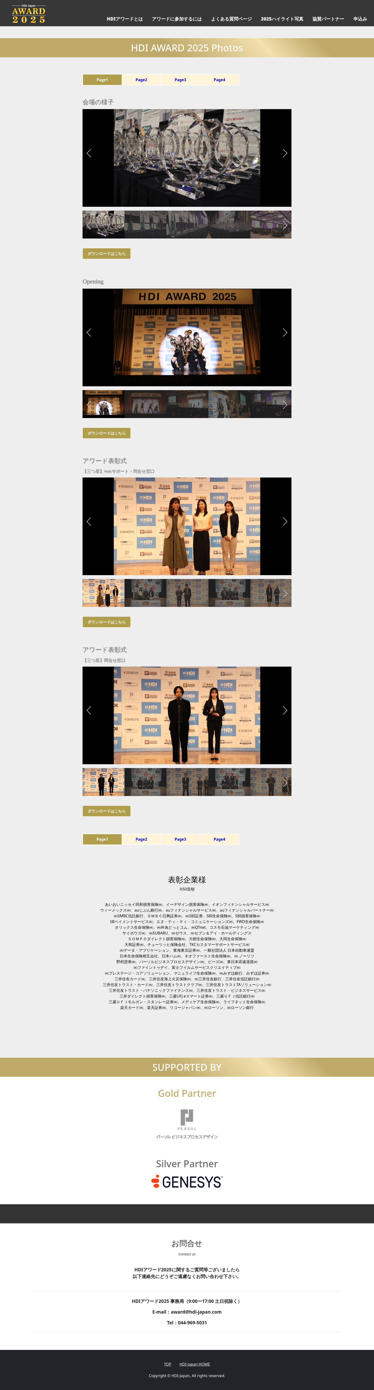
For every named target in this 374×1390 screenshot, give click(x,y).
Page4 (219, 79)
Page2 (141, 79)
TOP (167, 1364)
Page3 (180, 79)
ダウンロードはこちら (107, 253)
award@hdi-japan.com (196, 1312)
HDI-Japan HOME (194, 1364)
